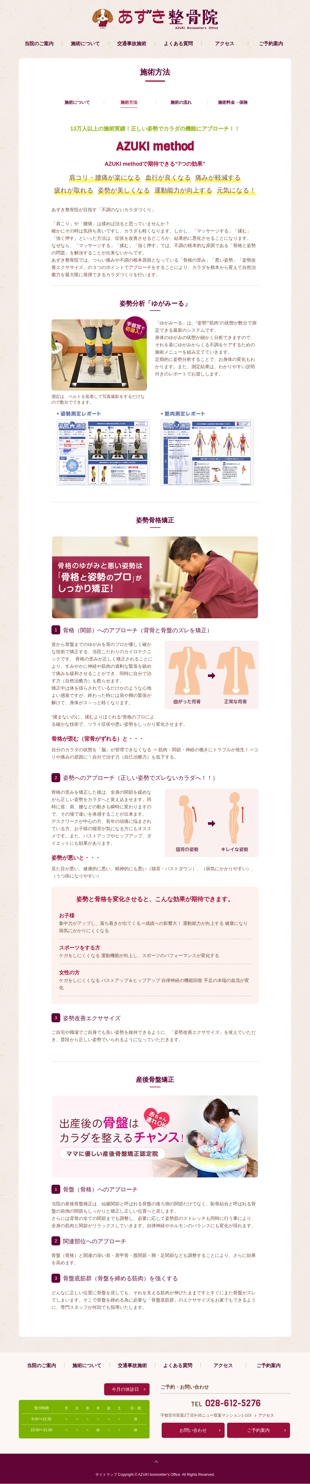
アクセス (224, 43)
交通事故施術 (131, 43)
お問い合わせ (193, 1430)
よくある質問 (178, 43)
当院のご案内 (39, 43)
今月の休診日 (125, 1389)
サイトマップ (106, 1475)
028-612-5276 (233, 1403)
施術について (85, 43)
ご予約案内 (271, 43)
